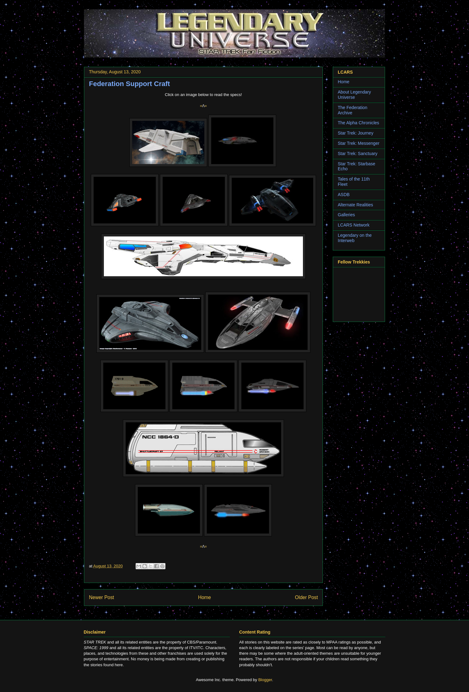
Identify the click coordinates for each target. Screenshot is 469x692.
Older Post (306, 597)
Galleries (346, 214)
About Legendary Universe (354, 94)
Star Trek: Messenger (358, 143)
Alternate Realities (355, 204)
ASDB (344, 194)
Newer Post (101, 597)
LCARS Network (353, 224)
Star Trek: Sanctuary (358, 153)
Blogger (265, 679)
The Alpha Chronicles (358, 122)
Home (204, 597)
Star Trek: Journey (355, 133)
